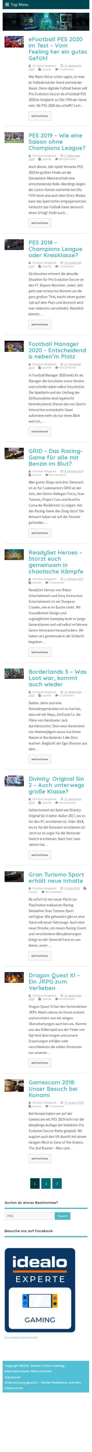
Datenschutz (14, 1388)
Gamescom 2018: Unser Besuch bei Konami (53, 1089)
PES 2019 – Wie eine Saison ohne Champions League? (57, 142)
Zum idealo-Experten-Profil (21, 1337)
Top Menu (16, 4)
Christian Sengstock (44, 65)
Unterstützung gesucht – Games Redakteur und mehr (43, 1382)
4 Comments (67, 999)
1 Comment (66, 69)
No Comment (67, 159)
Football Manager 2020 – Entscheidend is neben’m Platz (57, 350)
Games (46, 69)
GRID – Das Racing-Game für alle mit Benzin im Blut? (55, 457)
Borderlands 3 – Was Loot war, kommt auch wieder (58, 678)
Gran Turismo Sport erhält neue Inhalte (56, 877)
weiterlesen (39, 116)
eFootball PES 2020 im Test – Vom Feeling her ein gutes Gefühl (58, 49)
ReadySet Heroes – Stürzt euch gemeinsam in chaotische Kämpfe (56, 562)
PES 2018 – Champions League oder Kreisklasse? (55, 249)
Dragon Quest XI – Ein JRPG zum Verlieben (54, 982)
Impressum (13, 1377)
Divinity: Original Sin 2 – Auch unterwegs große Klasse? (56, 785)
